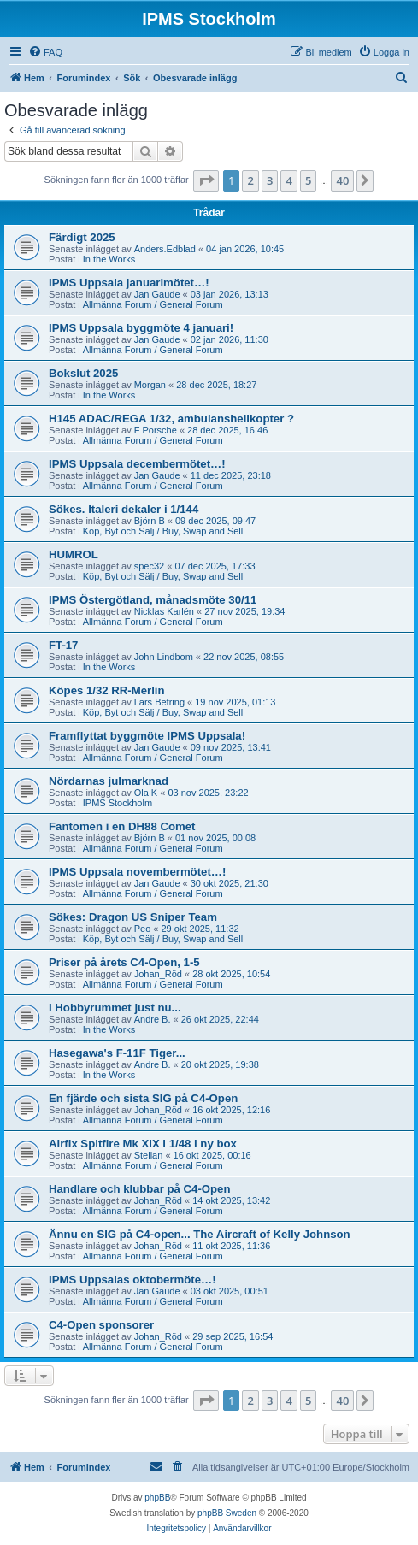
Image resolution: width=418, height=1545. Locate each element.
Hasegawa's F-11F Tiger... (117, 1053)
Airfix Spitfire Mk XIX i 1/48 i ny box (143, 1143)
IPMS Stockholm (117, 803)
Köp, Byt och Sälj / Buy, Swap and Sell (163, 531)
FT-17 (63, 645)
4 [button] (288, 180)
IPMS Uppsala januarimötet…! (129, 282)
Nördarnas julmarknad (108, 781)
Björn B (149, 521)
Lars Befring (159, 702)
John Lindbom (163, 657)
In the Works (109, 259)
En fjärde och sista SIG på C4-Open (143, 1098)
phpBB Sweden (226, 1513)
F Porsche (155, 430)
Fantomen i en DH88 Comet (122, 826)
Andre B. (152, 1019)
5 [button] (308, 180)
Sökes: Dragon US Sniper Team (133, 917)
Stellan (148, 1155)
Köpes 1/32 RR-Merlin (107, 690)
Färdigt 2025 (82, 237)
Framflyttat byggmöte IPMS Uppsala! (147, 735)
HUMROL (73, 554)
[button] (206, 180)
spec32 (149, 566)
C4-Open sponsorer (101, 1324)
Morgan (150, 385)
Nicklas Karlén (164, 611)
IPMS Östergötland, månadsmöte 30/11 (152, 599)
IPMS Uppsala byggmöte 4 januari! (141, 327)
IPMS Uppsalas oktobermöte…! (132, 1279)
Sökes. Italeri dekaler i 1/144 (123, 509)
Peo (142, 928)
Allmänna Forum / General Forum (153, 304)
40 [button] (342, 180)
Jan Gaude (157, 294)
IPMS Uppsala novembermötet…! (137, 871)
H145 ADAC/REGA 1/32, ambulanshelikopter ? (171, 418)
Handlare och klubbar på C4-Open (140, 1188)
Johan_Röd (158, 974)
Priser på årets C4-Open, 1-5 (124, 962)
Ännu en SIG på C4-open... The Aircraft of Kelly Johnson (199, 1234)
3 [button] (270, 180)
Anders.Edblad (165, 249)
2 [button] (250, 180)
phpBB (157, 1497)
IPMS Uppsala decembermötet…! (137, 463)
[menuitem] (45, 52)
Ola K (146, 792)
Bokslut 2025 (83, 373)
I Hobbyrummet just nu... (115, 1007)
